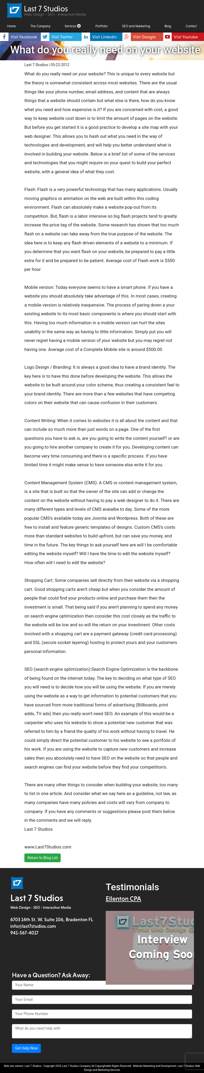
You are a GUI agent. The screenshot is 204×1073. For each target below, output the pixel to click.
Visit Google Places (144, 40)
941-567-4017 (24, 933)
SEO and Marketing (136, 26)
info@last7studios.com (33, 926)
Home (11, 26)
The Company (40, 26)
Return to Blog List (43, 858)
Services (73, 26)
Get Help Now (26, 1048)
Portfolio (101, 26)
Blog (168, 26)
